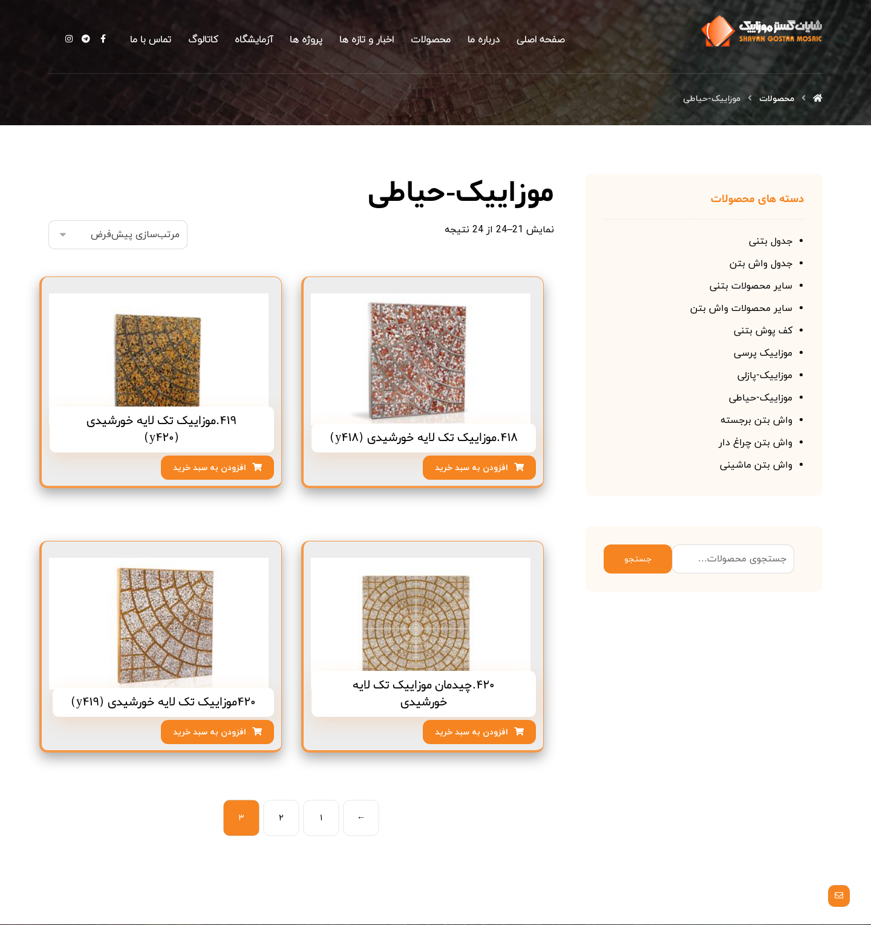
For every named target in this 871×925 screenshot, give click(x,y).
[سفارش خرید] (118, 235)
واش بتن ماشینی (756, 465)
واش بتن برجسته (756, 421)
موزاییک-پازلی (764, 376)
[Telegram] (85, 39)
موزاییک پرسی (763, 354)
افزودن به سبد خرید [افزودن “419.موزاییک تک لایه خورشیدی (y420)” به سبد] (209, 468)
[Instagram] (68, 39)
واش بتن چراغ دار (755, 443)
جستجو (637, 560)
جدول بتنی (770, 242)
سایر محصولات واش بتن (741, 309)
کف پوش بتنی (763, 331)
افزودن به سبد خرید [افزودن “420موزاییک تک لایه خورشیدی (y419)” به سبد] (209, 733)
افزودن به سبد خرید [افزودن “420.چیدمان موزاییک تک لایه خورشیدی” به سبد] (471, 733)
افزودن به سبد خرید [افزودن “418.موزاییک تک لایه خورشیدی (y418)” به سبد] (471, 468)
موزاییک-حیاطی (760, 398)
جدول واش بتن (760, 264)
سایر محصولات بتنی (751, 286)
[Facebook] (102, 39)
